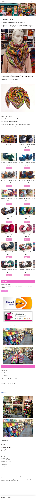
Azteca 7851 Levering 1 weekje (27, 162)
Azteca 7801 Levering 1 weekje (27, 144)
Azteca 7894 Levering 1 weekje (9, 180)
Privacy (2, 452)
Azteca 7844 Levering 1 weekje (9, 162)
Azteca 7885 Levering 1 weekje (9, 216)
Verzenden (3, 444)
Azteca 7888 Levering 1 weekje (27, 251)
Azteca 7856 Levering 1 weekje (27, 269)
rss (15, 495)
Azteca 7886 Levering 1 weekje (9, 251)
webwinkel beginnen (20, 495)
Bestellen (27, 150)
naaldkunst (3, 392)
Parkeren (3, 450)
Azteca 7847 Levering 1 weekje (27, 180)
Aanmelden (4, 290)
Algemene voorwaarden (6, 447)
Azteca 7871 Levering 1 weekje (9, 198)
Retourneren (3, 446)
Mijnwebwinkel (30, 495)
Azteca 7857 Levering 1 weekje (27, 234)
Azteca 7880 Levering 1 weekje (27, 198)
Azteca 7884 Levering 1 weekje (27, 216)
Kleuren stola (9, 144)
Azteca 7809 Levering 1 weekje (9, 234)
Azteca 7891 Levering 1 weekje (9, 269)
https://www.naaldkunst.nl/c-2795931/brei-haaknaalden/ (20, 76)
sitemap (13, 495)
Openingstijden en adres (6, 449)
